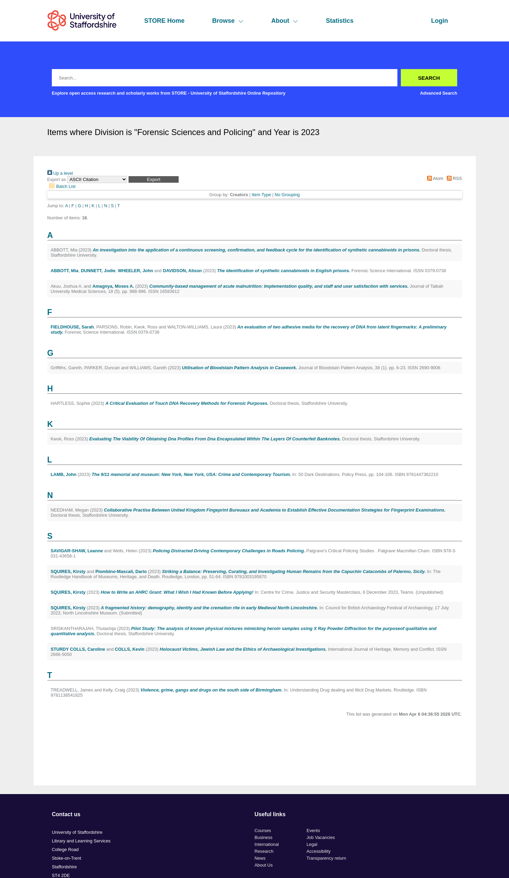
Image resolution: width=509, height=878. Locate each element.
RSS (453, 178)
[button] (154, 179)
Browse (228, 20)
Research (264, 851)
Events (313, 830)
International (267, 844)
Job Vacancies (321, 837)
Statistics (340, 20)
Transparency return (326, 858)
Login (439, 20)
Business (264, 837)
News (260, 858)
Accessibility (319, 851)
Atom (434, 178)
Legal (312, 844)
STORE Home (164, 20)
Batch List (61, 186)
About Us (264, 865)
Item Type (261, 194)
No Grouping (287, 194)
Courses (263, 830)
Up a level (60, 173)
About (284, 20)
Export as (56, 179)
